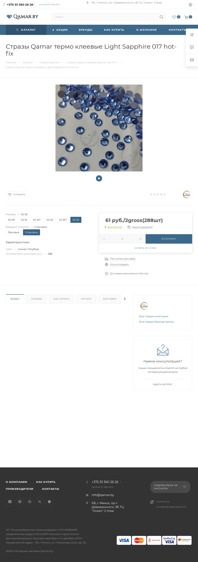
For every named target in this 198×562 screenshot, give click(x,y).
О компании (16, 481)
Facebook (10, 502)
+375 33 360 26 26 (20, 4)
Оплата (86, 299)
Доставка (110, 299)
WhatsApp (49, 502)
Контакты (50, 488)
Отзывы (36, 299)
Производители (19, 488)
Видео (15, 299)
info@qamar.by (103, 495)
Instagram (20, 502)
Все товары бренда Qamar (156, 321)
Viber (39, 502)
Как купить (61, 299)
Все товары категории (153, 316)
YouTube (30, 502)
